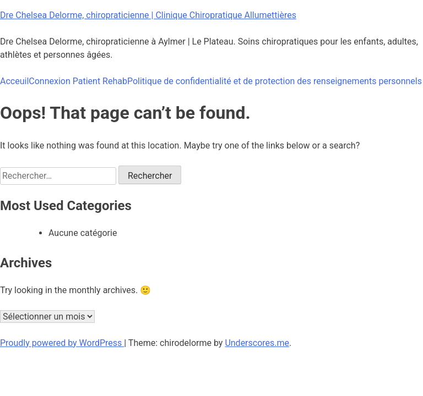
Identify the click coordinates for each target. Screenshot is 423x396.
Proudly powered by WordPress (62, 343)
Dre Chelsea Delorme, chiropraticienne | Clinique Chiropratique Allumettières (148, 15)
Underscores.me (257, 343)
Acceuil (14, 81)
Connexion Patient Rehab (78, 81)
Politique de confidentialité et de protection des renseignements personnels (274, 81)
